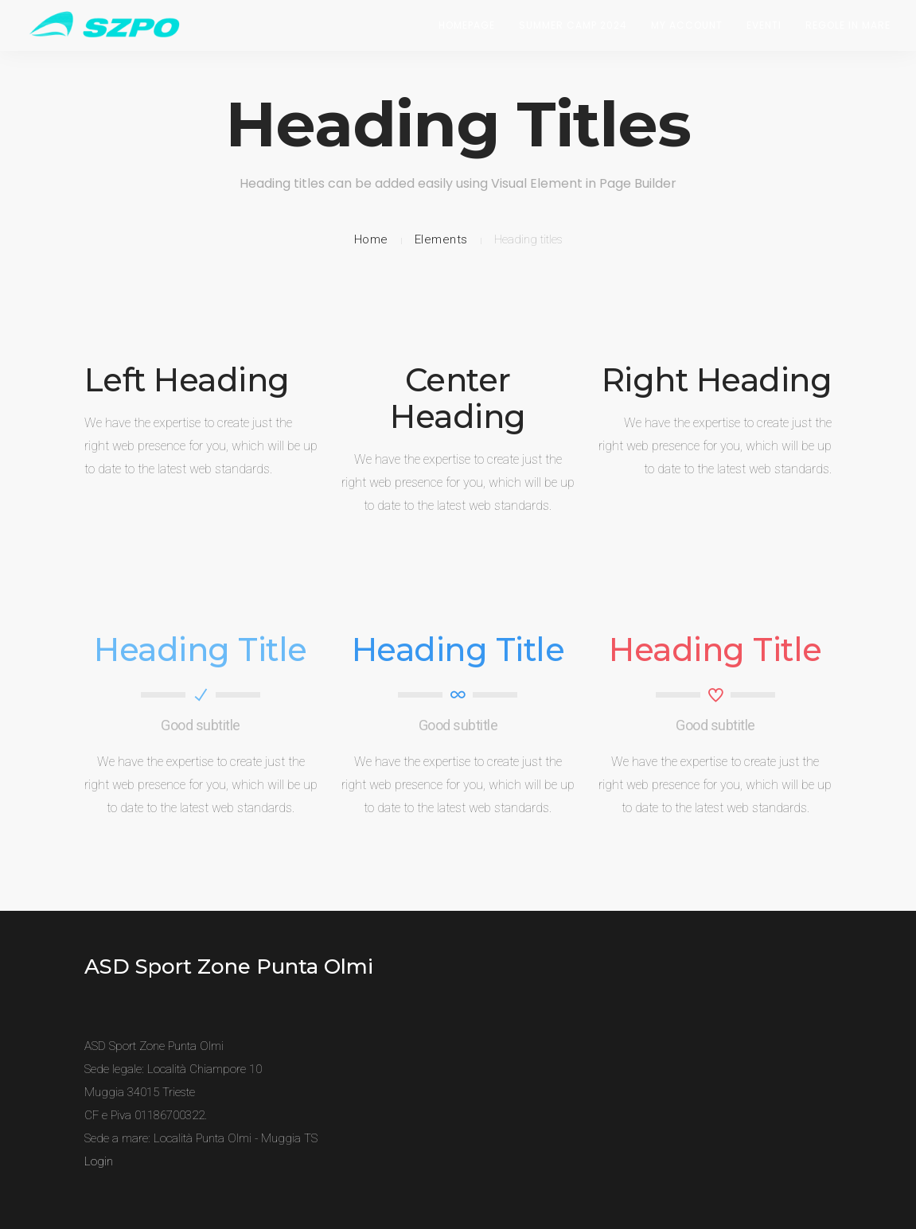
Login (98, 1161)
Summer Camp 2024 (573, 25)
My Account (687, 25)
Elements (441, 239)
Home (371, 239)
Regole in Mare (848, 25)
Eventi (764, 25)
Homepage (467, 25)
